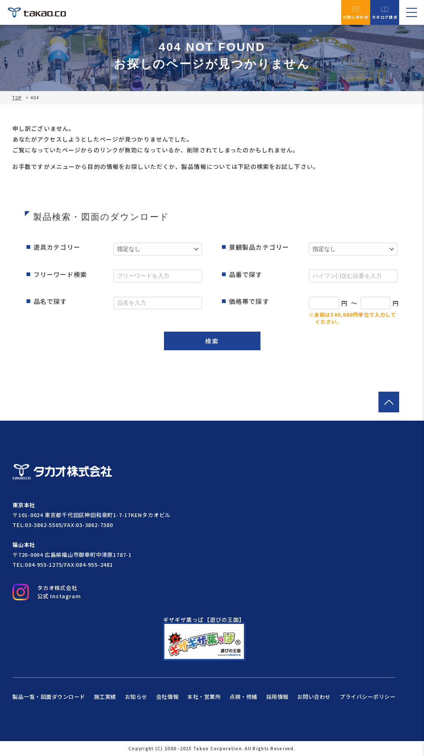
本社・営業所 (204, 697)
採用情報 (277, 697)
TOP (17, 97)
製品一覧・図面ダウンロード (48, 697)
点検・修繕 (243, 697)
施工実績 (105, 697)
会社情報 (167, 697)
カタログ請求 (385, 12)
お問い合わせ (356, 12)
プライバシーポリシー (367, 697)
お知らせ (136, 697)
